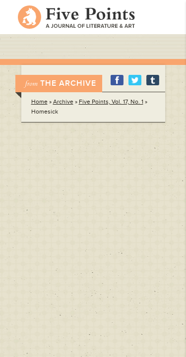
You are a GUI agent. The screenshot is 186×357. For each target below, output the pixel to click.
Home (39, 102)
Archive (63, 102)
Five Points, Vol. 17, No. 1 (111, 102)
